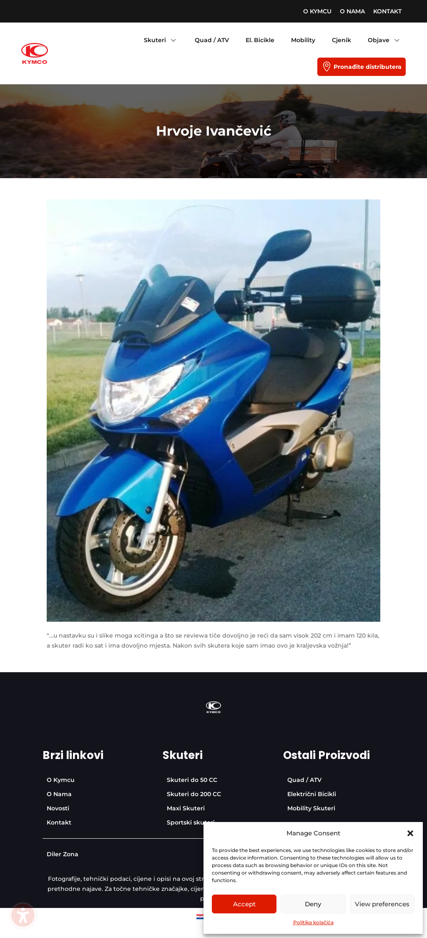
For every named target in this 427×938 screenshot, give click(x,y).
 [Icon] (327, 67)
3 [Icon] (173, 40)
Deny (313, 904)
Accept (244, 904)
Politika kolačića (313, 922)
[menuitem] (317, 11)
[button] (410, 833)
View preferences (382, 904)
